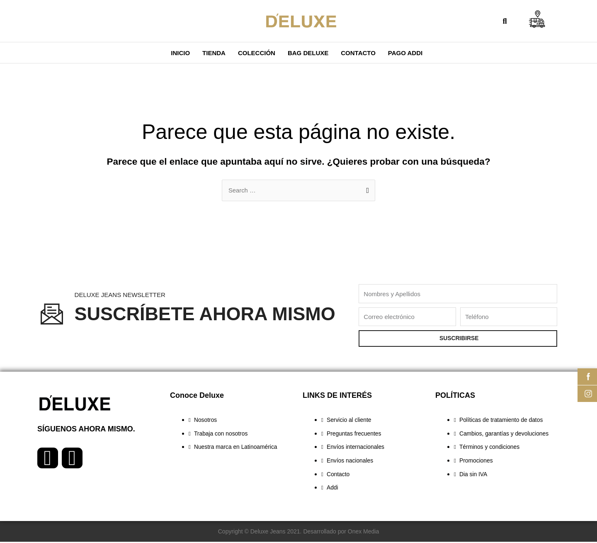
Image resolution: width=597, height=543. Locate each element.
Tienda (214, 52)
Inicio (180, 52)
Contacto (358, 52)
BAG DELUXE (308, 52)
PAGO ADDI (405, 52)
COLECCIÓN (256, 52)
